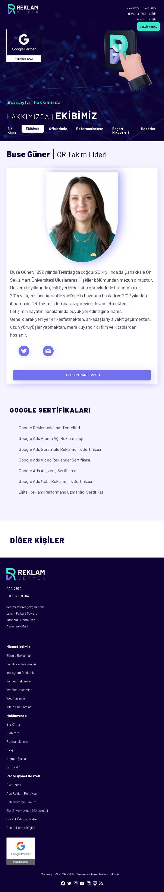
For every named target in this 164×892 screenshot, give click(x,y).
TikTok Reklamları (19, 707)
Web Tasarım (15, 698)
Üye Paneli (13, 785)
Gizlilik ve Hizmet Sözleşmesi (27, 810)
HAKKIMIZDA (150, 8)
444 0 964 (14, 588)
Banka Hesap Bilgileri (21, 827)
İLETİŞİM (152, 19)
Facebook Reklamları (21, 664)
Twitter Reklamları (19, 690)
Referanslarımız (17, 741)
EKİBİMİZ (76, 115)
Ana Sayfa (18, 102)
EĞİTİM (153, 13)
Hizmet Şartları (17, 758)
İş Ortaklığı (13, 767)
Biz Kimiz (13, 724)
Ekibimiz (12, 733)
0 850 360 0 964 (17, 596)
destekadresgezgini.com (25, 607)
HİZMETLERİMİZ (137, 13)
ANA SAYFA (133, 8)
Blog (9, 750)
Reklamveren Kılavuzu (22, 802)
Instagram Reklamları (21, 672)
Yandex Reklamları (19, 681)
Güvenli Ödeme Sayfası (22, 819)
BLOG (140, 19)
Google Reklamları (19, 655)
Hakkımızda (47, 102)
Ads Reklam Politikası (21, 793)
